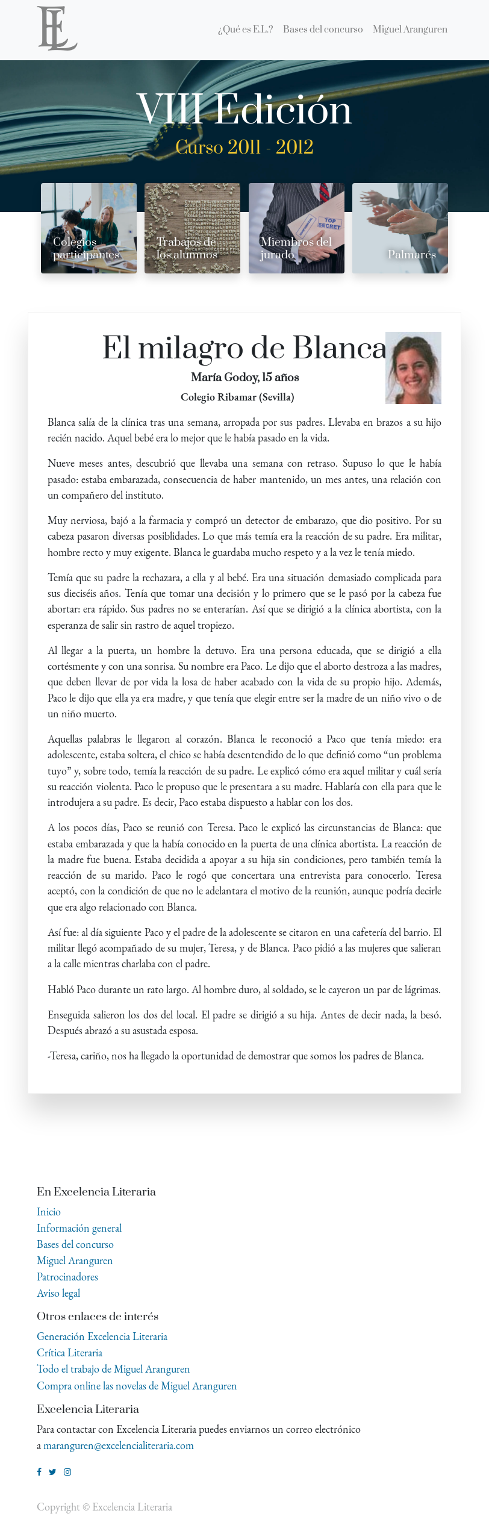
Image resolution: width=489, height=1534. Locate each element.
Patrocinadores (67, 1276)
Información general (79, 1228)
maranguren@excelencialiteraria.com (118, 1445)
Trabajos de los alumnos (187, 248)
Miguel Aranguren (75, 1260)
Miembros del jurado (296, 248)
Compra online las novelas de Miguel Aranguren (137, 1385)
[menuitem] (245, 30)
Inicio (49, 1211)
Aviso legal (58, 1293)
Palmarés (412, 255)
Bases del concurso (75, 1244)
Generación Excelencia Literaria (102, 1336)
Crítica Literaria (69, 1352)
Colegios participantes (86, 248)
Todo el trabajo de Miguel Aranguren (113, 1369)
